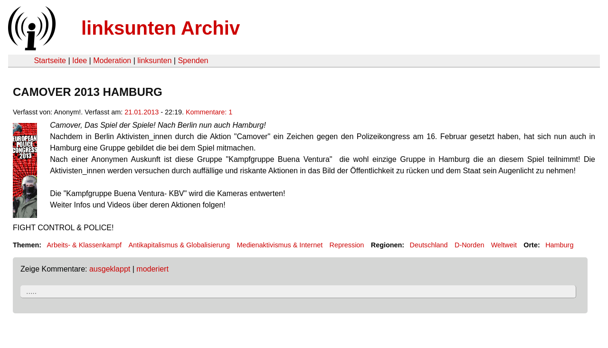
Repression (347, 245)
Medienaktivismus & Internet (280, 245)
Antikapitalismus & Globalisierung (179, 245)
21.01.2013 (141, 112)
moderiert (152, 269)
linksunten (154, 60)
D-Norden (469, 245)
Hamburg (559, 245)
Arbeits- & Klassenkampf (84, 245)
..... (31, 291)
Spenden (193, 60)
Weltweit (504, 245)
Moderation (112, 60)
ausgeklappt (109, 269)
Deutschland (429, 245)
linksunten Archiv (160, 28)
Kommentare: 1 (209, 112)
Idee (79, 60)
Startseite (50, 60)
